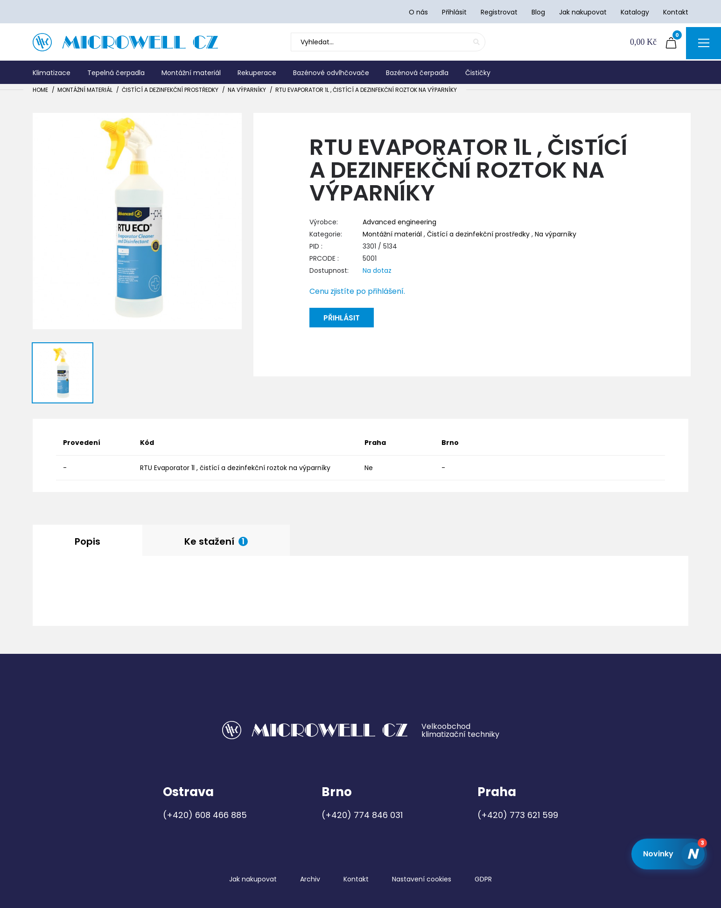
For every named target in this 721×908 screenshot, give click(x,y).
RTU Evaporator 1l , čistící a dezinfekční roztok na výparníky (366, 90)
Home (40, 90)
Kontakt (356, 879)
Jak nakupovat (253, 879)
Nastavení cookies (421, 879)
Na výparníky (247, 90)
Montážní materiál (84, 90)
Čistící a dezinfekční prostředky (170, 90)
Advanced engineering (399, 222)
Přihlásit (341, 317)
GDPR (483, 879)
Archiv (310, 879)
